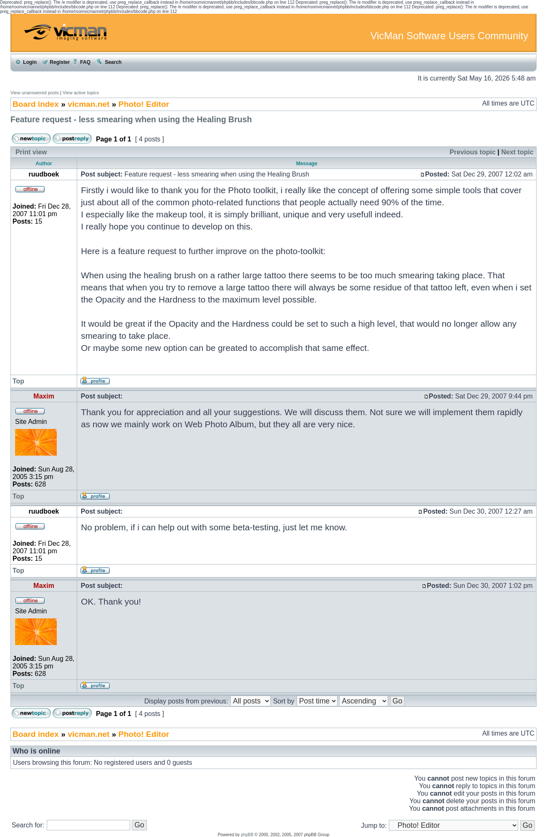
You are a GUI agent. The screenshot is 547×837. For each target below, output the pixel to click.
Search (108, 62)
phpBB (247, 834)
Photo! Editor (143, 104)
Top (18, 381)
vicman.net (88, 104)
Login (25, 62)
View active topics (81, 92)
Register (55, 62)
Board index (36, 104)
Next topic (517, 152)
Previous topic (473, 152)
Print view (31, 152)
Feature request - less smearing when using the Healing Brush (131, 119)
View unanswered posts (34, 92)
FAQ (81, 62)
